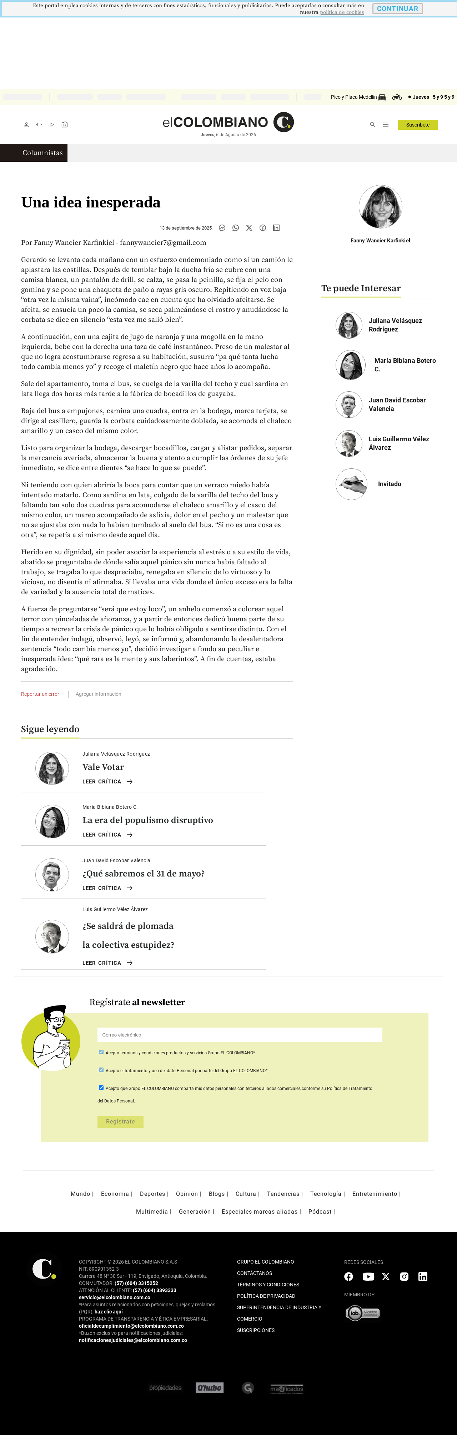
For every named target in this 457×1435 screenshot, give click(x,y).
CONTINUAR (397, 9)
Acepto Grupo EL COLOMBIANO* (180, 1052)
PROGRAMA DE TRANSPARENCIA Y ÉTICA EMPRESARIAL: (143, 1319)
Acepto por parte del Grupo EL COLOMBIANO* (186, 1070)
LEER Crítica (108, 782)
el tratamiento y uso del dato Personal (156, 1070)
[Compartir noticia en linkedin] (276, 228)
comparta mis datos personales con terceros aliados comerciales (238, 1088)
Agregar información (98, 694)
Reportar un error (40, 694)
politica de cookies (342, 12)
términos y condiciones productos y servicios (164, 1052)
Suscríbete (418, 125)
